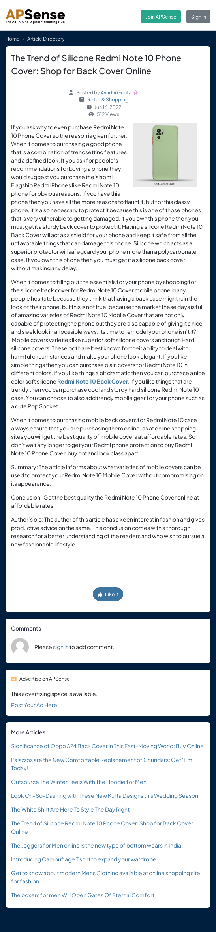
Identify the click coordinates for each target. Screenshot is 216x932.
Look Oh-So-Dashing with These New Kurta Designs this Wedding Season (104, 795)
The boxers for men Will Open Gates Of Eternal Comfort (82, 894)
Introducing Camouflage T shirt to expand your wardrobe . (85, 859)
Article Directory (46, 39)
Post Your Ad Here (34, 704)
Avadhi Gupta (116, 92)
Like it (108, 594)
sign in (61, 646)
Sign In (198, 16)
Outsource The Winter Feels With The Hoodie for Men (79, 781)
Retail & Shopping (107, 99)
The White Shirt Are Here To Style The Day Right (70, 809)
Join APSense (161, 16)
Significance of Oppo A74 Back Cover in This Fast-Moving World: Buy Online (107, 745)
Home (13, 39)
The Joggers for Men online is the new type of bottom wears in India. (97, 845)
